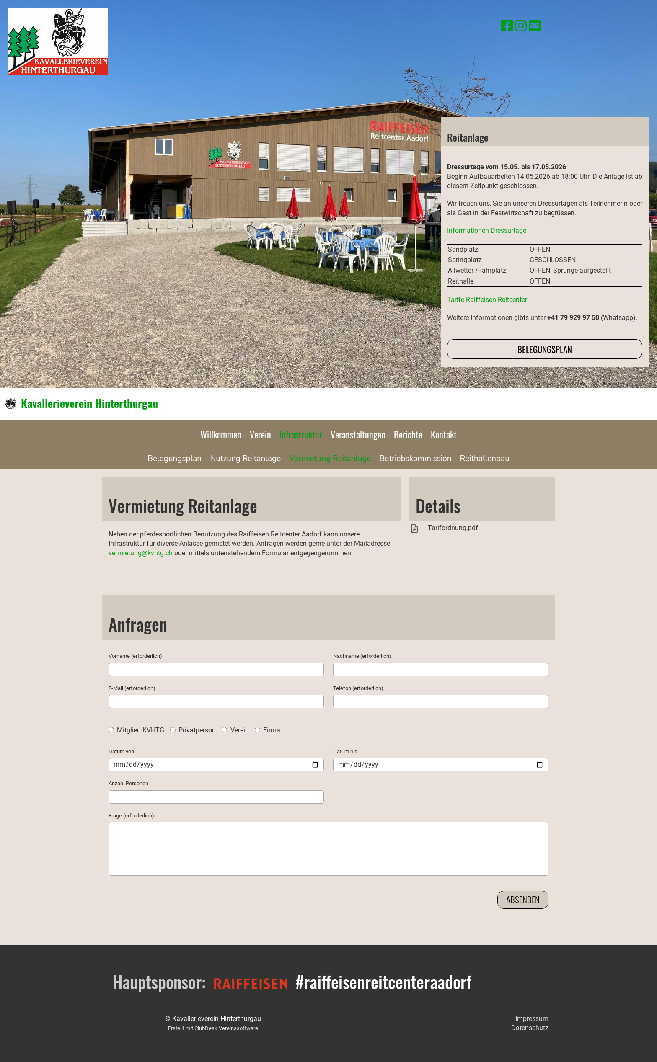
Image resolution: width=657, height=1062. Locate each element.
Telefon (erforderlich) (358, 688)
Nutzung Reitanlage (245, 458)
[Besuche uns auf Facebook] (507, 26)
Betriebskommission (416, 458)
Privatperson (193, 730)
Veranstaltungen (358, 434)
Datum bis (345, 751)
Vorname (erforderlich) (135, 656)
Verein (260, 434)
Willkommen (220, 434)
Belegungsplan (544, 349)
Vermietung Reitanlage (330, 458)
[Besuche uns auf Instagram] (521, 26)
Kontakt (444, 434)
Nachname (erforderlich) (362, 656)
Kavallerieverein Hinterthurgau (89, 403)
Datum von (121, 751)
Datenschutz (529, 1028)
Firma (267, 730)
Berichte (408, 434)
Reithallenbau (484, 458)
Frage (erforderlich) (131, 815)
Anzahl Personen (128, 783)
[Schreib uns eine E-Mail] (535, 26)
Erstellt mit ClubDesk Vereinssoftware (213, 1028)
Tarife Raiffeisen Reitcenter (487, 300)
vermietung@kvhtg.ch (141, 553)
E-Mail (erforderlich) (132, 688)
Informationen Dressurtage (486, 231)
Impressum (531, 1019)
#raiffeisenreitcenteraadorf (383, 981)
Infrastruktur (300, 434)
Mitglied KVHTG (136, 730)
